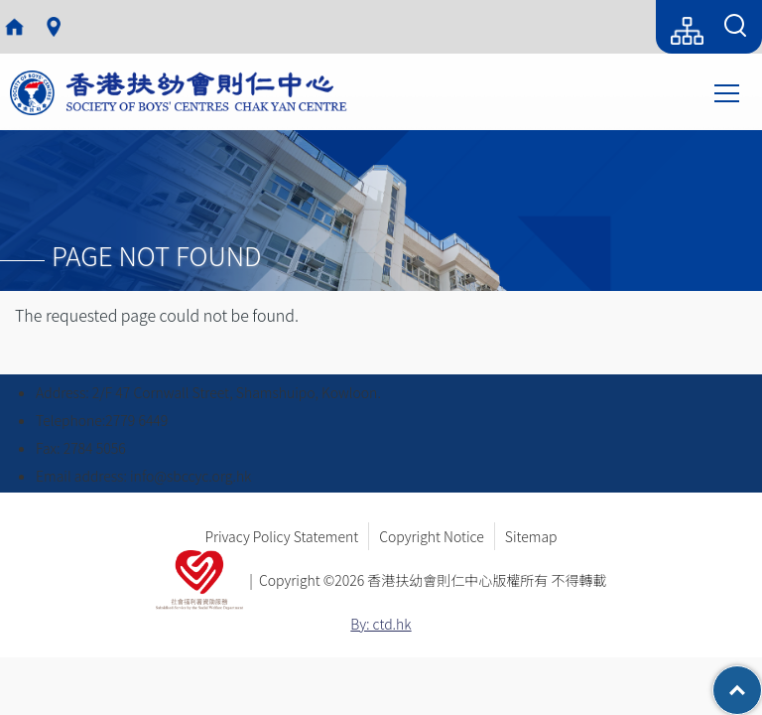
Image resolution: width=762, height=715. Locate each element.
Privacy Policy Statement (281, 536)
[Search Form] (735, 27)
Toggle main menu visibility (728, 91)
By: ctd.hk (380, 624)
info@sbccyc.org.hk (190, 476)
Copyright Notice (431, 536)
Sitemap (531, 536)
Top (761, 680)
